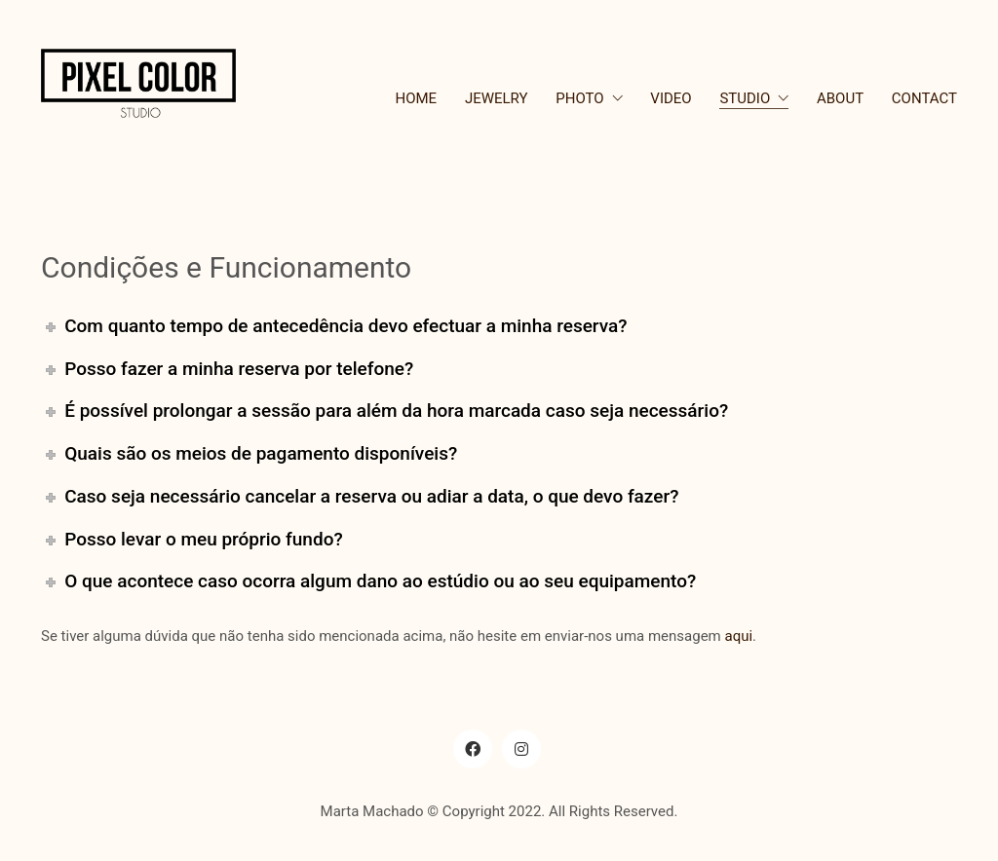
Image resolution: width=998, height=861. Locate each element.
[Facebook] (472, 749)
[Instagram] (521, 749)
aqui (738, 636)
